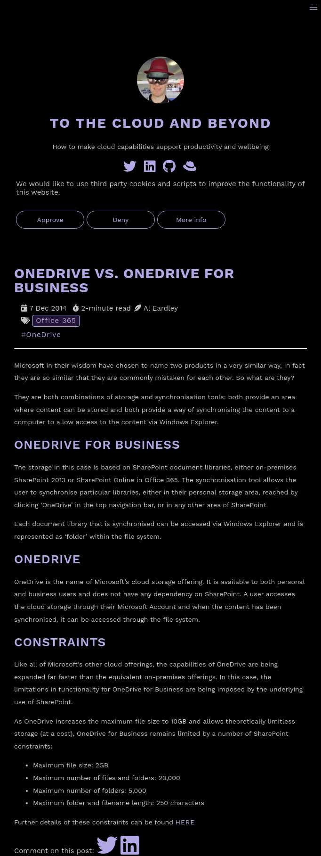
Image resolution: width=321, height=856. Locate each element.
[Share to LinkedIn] (129, 851)
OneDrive (43, 334)
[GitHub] (171, 169)
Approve (50, 219)
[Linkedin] (152, 169)
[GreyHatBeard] (190, 169)
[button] (313, 8)
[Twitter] (131, 169)
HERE (185, 822)
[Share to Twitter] (107, 851)
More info (191, 219)
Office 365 (56, 320)
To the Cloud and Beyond (160, 123)
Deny (120, 219)
